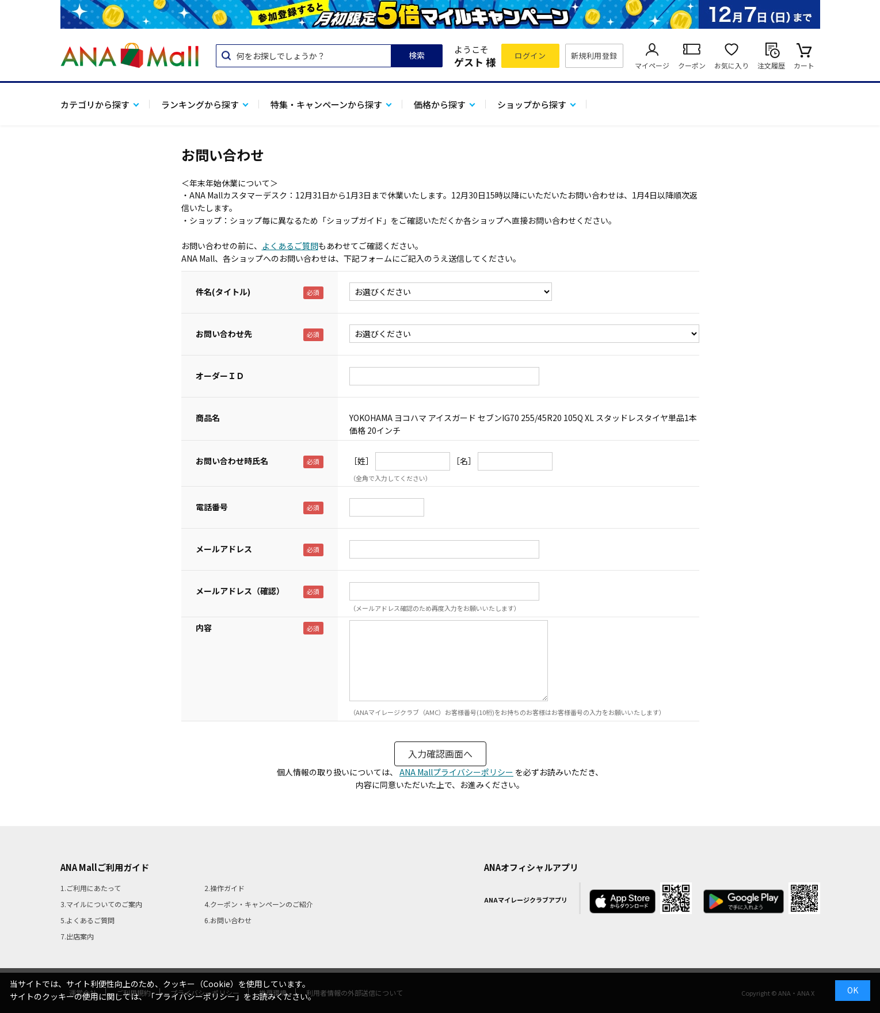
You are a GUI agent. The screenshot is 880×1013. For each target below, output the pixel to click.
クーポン (692, 65)
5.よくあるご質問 (87, 920)
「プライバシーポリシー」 (195, 996)
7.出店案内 (77, 936)
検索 (417, 55)
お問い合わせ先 (224, 333)
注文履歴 (771, 65)
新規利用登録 (594, 55)
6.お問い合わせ (228, 920)
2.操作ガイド (224, 888)
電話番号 (212, 507)
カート (804, 65)
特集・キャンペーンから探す (326, 104)
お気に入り (731, 65)
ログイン (530, 55)
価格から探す (440, 104)
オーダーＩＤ (220, 375)
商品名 (208, 417)
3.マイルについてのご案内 (101, 904)
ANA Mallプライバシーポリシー (456, 772)
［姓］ (361, 461)
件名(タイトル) (223, 291)
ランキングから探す (200, 104)
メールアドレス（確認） (240, 591)
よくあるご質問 (290, 245)
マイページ (652, 65)
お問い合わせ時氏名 (232, 461)
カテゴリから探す (94, 104)
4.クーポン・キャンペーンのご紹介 (258, 904)
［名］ (464, 461)
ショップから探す (531, 104)
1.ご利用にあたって (90, 888)
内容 (204, 627)
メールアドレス (224, 549)
